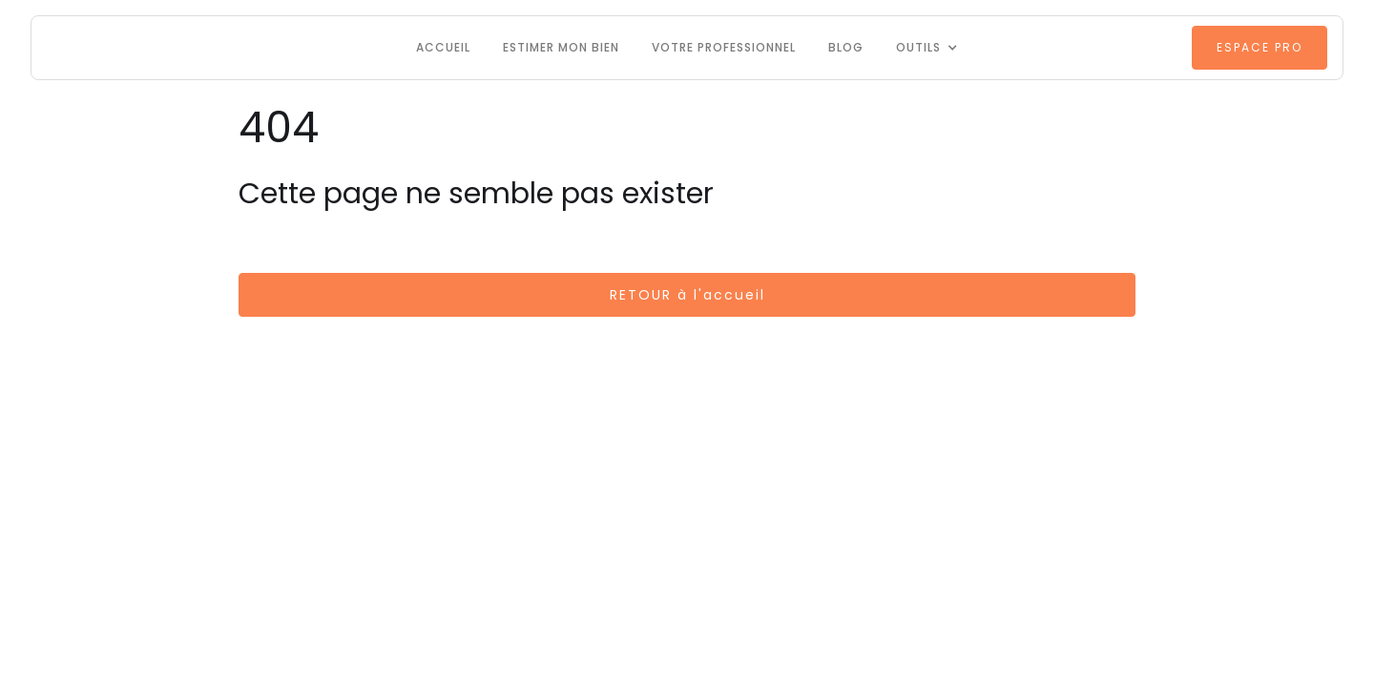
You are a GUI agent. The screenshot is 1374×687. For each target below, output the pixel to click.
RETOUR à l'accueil (687, 294)
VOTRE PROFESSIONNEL (724, 47)
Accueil (443, 47)
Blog (846, 47)
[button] (927, 48)
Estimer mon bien (561, 47)
